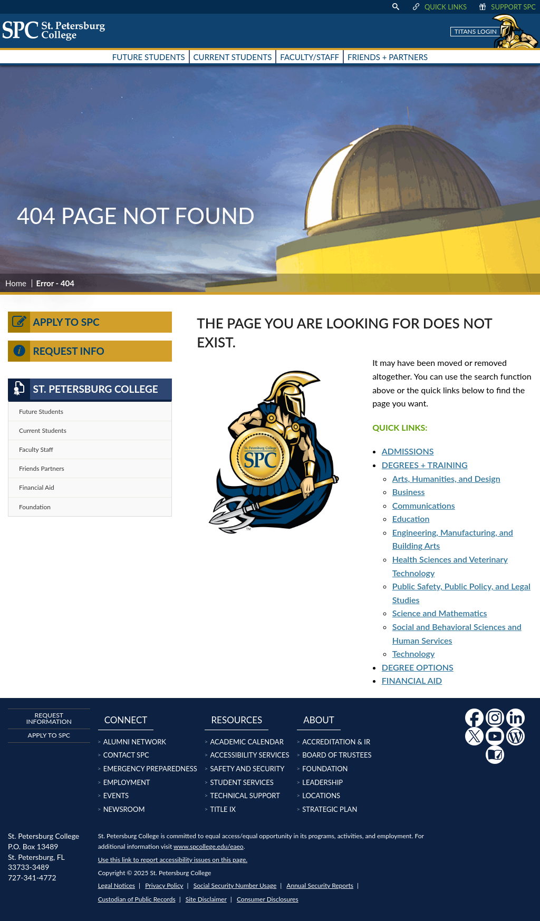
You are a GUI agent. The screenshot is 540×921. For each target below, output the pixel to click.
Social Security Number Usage (235, 885)
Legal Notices (116, 885)
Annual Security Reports (319, 885)
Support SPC (506, 7)
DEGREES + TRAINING (425, 465)
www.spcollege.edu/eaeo (208, 846)
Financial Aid (36, 487)
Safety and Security (247, 768)
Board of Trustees (336, 755)
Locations (321, 795)
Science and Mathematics (439, 613)
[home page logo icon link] (57, 30)
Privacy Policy (164, 885)
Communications (423, 505)
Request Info (56, 351)
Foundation (35, 507)
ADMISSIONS (408, 451)
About (318, 719)
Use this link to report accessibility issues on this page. (172, 860)
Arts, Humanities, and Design (446, 478)
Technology (413, 653)
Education (411, 518)
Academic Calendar (246, 742)
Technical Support (244, 795)
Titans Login (476, 31)
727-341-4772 (32, 877)
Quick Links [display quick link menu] (439, 7)
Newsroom (124, 809)
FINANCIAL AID (412, 680)
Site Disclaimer (206, 899)
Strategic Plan (329, 809)
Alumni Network (134, 742)
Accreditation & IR (336, 742)
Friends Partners (41, 468)
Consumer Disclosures (267, 899)
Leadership (322, 782)
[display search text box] (395, 7)
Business (408, 492)
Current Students (42, 430)
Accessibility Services (249, 755)
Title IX (223, 809)
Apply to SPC (54, 322)
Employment (126, 782)
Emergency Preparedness (150, 768)
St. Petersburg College (83, 389)
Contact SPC (126, 755)
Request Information (49, 718)
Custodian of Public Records (137, 899)
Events (116, 795)
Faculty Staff (36, 449)
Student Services (241, 782)
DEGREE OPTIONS (418, 667)
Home (15, 283)
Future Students (41, 411)
